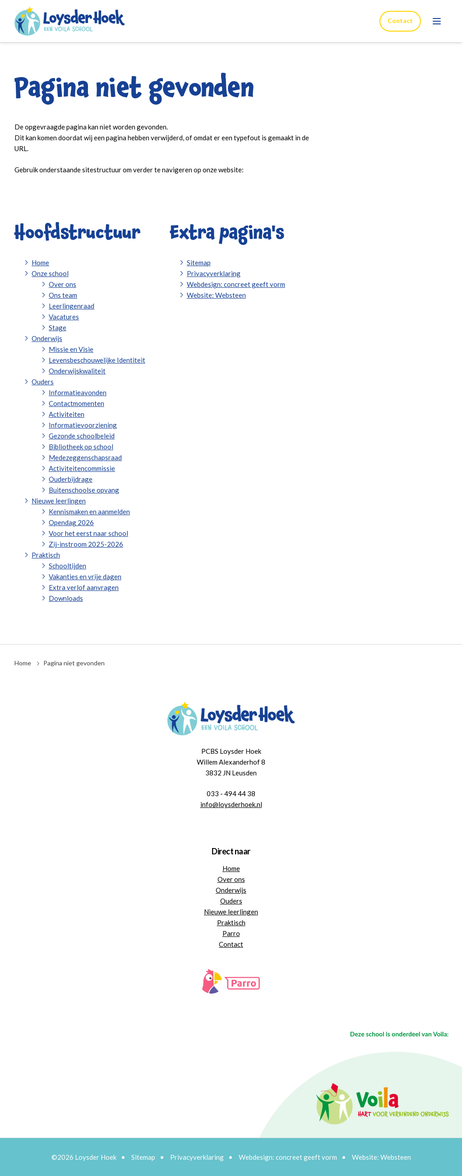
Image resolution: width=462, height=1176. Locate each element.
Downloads (66, 598)
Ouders (43, 382)
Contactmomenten (76, 403)
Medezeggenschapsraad (85, 457)
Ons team (63, 295)
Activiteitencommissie (82, 468)
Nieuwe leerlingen (59, 501)
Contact (399, 20)
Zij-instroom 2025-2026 (86, 544)
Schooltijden (67, 566)
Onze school (50, 273)
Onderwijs (47, 338)
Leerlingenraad (71, 306)
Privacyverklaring (213, 273)
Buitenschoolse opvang (84, 490)
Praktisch (46, 555)
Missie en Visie (71, 349)
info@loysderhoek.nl (231, 804)
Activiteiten (66, 414)
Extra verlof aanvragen (84, 587)
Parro (231, 933)
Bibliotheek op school (81, 447)
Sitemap (199, 262)
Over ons (62, 284)
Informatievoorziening (83, 425)
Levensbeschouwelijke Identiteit (97, 360)
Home (40, 262)
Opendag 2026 (71, 522)
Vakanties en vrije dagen (85, 576)
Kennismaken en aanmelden (89, 511)
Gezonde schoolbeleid (82, 436)
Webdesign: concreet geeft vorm (236, 284)
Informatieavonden (77, 392)
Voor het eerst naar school (88, 533)
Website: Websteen (216, 295)
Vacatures (64, 317)
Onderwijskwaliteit (77, 371)
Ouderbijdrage (70, 479)
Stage (57, 327)
